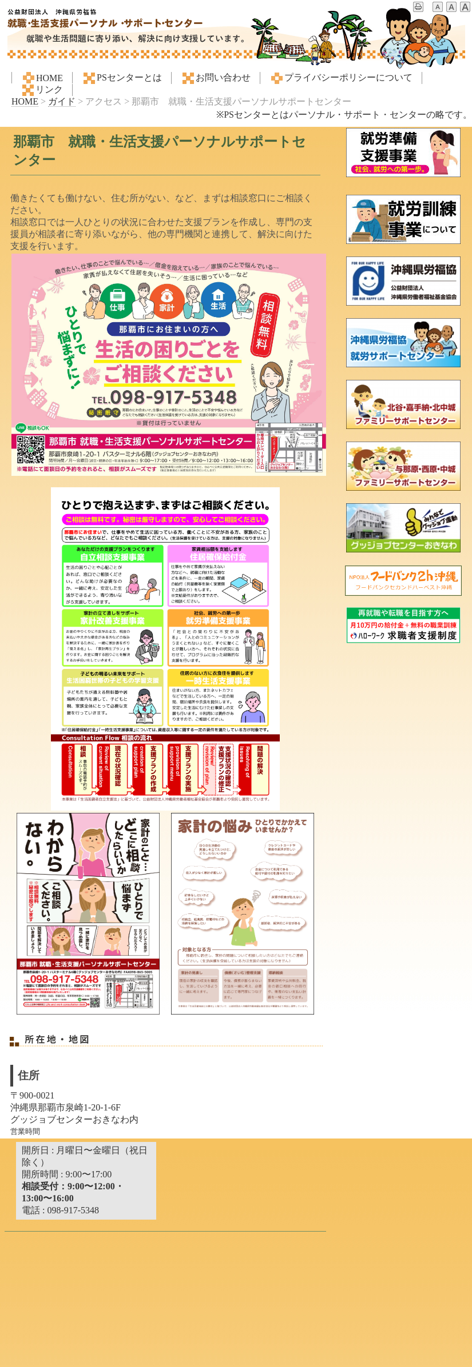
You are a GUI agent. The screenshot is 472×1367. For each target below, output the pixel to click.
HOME (42, 77)
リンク (42, 90)
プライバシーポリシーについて (340, 78)
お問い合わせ (216, 78)
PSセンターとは (122, 78)
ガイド (62, 101)
